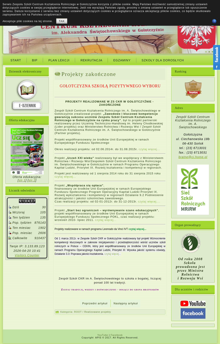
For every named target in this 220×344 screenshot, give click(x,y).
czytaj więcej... (149, 149)
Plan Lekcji (59, 60)
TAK (62, 21)
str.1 (22, 180)
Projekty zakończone (88, 74)
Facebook (117, 335)
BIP (35, 60)
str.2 (32, 180)
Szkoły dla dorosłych (163, 60)
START (15, 60)
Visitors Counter (27, 255)
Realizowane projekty (97, 312)
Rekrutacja (91, 60)
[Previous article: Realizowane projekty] (95, 303)
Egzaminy (122, 60)
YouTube (102, 335)
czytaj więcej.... (149, 201)
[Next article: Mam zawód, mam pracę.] (125, 303)
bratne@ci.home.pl (192, 157)
